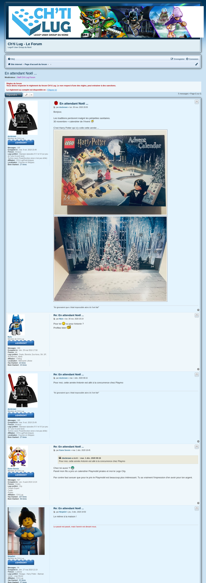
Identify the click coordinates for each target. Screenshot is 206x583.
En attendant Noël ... (21, 73)
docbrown (12, 136)
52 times (22, 580)
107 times (23, 497)
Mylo (10, 337)
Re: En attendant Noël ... (68, 315)
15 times (23, 365)
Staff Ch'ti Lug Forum (26, 77)
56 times (23, 499)
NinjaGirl (11, 556)
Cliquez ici (52, 90)
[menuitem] (11, 59)
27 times (23, 165)
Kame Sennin (13, 469)
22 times (22, 363)
